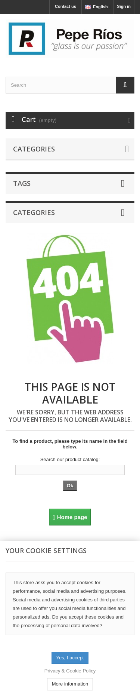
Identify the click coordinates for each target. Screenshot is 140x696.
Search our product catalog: (70, 459)
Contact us (65, 6)
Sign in (124, 6)
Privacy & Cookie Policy (70, 671)
